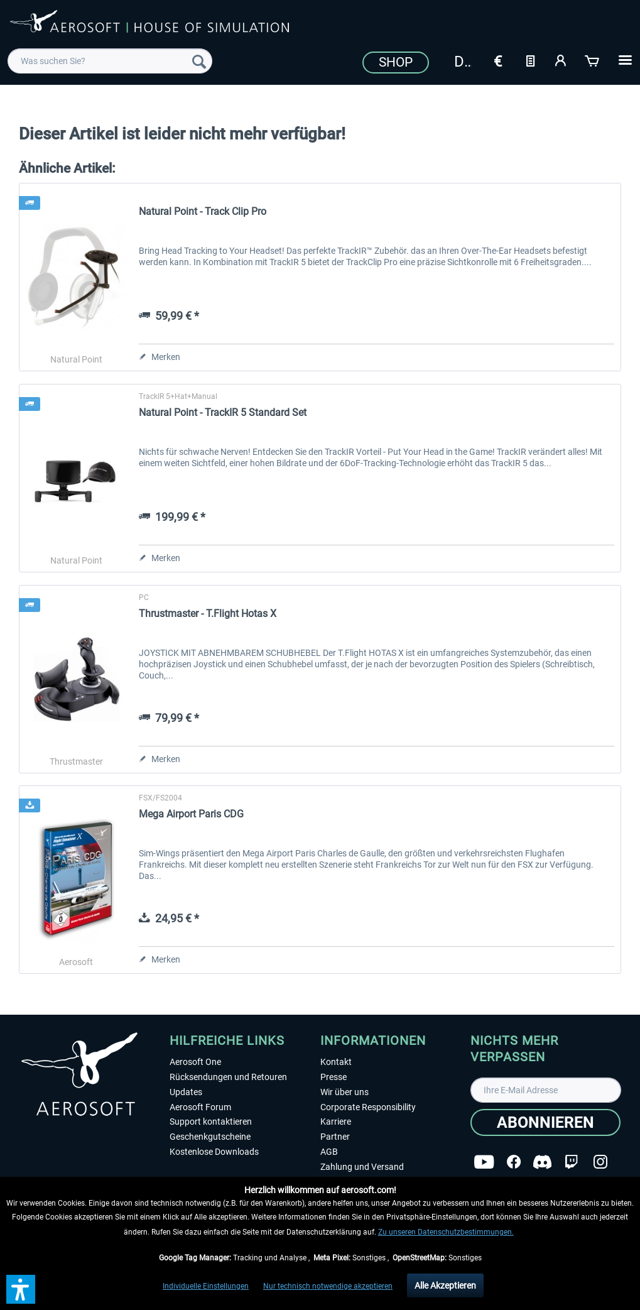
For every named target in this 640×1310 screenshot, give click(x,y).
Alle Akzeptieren (445, 1285)
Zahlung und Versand (362, 1167)
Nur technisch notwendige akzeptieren (328, 1286)
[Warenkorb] (592, 59)
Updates (186, 1092)
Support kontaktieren (211, 1121)
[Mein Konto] (561, 59)
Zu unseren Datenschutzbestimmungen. (446, 1232)
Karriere (335, 1121)
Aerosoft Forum (200, 1107)
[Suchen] (199, 61)
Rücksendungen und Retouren (228, 1077)
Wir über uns (344, 1092)
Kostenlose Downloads (214, 1152)
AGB (329, 1152)
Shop (396, 62)
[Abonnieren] (545, 1122)
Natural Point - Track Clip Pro (202, 211)
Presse (333, 1077)
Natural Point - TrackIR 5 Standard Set (222, 412)
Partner (335, 1137)
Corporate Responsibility (368, 1107)
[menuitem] (110, 61)
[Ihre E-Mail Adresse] (545, 1090)
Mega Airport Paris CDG (191, 814)
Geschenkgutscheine (210, 1137)
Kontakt (336, 1062)
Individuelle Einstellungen (206, 1286)
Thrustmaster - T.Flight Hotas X (207, 614)
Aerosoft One (195, 1062)
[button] (20, 1289)
